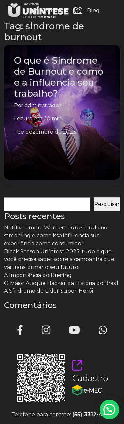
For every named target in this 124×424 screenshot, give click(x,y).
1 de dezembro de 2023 (45, 132)
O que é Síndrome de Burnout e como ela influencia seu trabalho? (58, 77)
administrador (43, 105)
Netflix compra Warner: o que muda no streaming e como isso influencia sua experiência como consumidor (55, 236)
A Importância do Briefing (38, 275)
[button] (109, 409)
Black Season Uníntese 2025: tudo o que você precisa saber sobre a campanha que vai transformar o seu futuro (59, 259)
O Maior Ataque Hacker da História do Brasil (61, 283)
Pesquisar (17, 193)
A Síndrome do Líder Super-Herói (48, 291)
